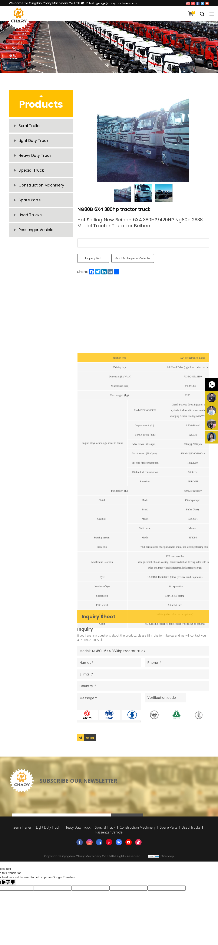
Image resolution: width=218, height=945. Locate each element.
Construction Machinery (41, 185)
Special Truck (31, 170)
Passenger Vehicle (36, 229)
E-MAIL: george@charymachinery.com (111, 3)
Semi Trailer (30, 125)
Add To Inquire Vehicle (132, 258)
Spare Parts (30, 200)
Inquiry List (93, 258)
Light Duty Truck (33, 140)
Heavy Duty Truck (35, 155)
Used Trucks (30, 215)
